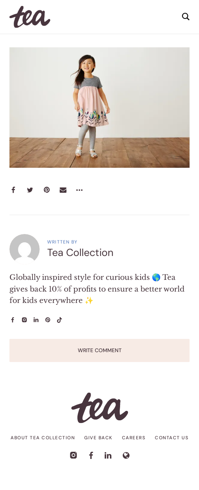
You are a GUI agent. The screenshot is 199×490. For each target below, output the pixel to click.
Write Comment (100, 350)
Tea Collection (80, 252)
